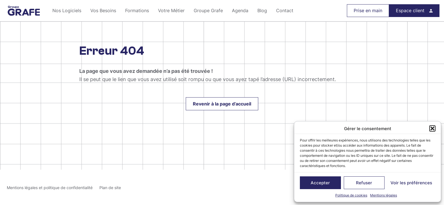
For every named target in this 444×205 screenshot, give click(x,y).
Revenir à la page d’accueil (222, 104)
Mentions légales (383, 195)
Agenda (240, 10)
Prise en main (368, 10)
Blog (262, 10)
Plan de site (110, 187)
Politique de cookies (351, 195)
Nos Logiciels (66, 10)
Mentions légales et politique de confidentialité (50, 187)
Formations (137, 10)
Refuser (364, 182)
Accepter (320, 182)
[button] (432, 128)
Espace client (410, 10)
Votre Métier (171, 10)
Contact (284, 10)
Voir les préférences (411, 182)
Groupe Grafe (24, 11)
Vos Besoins (103, 10)
